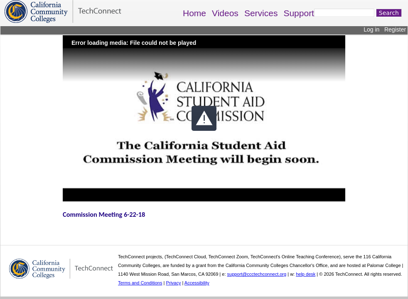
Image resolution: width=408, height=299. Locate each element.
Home (194, 13)
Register (395, 29)
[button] (204, 118)
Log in (371, 29)
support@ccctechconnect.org (257, 274)
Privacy (173, 282)
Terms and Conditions (140, 282)
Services (261, 13)
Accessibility (196, 282)
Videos (225, 13)
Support (298, 13)
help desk (305, 274)
